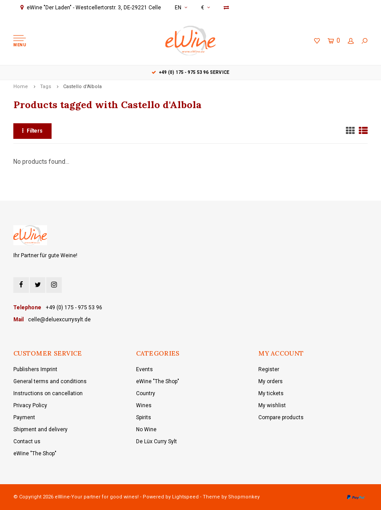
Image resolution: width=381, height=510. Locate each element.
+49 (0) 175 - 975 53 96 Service (190, 72)
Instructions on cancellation (48, 393)
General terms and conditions (50, 381)
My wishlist (272, 405)
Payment (24, 417)
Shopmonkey (244, 497)
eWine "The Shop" (34, 453)
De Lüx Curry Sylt (156, 441)
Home (20, 86)
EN (181, 7)
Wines (144, 405)
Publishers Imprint (35, 369)
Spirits (143, 417)
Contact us (26, 441)
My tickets (271, 393)
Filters (32, 131)
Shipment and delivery (40, 429)
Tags (45, 86)
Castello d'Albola (82, 86)
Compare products (281, 417)
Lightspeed (185, 497)
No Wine (146, 429)
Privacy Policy (30, 405)
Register (268, 369)
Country (145, 393)
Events (144, 369)
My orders (270, 381)
